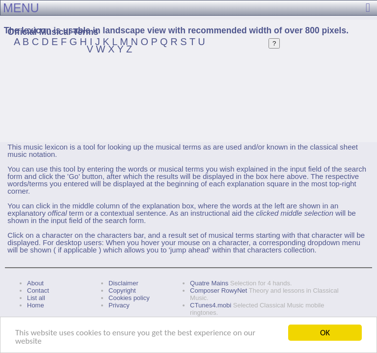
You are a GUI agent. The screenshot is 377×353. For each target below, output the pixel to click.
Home (35, 305)
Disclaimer (123, 283)
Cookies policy (129, 298)
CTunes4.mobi (210, 305)
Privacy (119, 305)
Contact (38, 290)
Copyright (122, 290)
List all (36, 298)
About (35, 283)
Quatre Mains (209, 283)
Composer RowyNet (218, 290)
